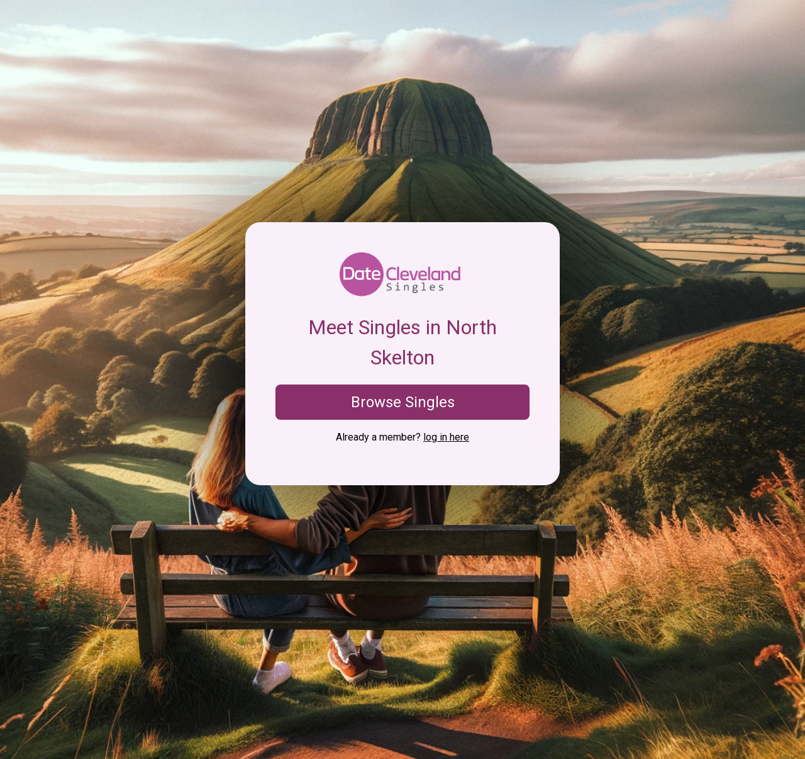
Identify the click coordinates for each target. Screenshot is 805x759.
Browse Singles (403, 402)
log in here (446, 437)
